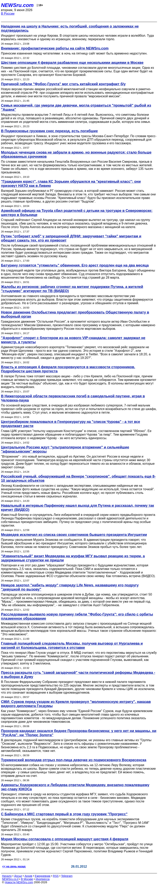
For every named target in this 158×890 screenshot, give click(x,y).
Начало (7, 876)
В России (7, 13)
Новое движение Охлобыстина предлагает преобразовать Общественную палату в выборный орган (75, 314)
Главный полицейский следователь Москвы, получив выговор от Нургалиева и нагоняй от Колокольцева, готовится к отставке (72, 645)
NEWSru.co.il (10, 879)
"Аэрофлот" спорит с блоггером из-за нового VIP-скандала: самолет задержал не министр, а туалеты (73, 340)
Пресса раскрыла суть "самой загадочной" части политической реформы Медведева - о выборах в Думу (78, 675)
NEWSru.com (17, 5)
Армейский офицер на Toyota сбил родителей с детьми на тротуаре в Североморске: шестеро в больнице (76, 213)
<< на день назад (14, 866)
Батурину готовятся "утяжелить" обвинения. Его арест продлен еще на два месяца (75, 265)
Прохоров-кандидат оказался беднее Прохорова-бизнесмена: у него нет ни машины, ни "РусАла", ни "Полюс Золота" (78, 733)
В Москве (27, 879)
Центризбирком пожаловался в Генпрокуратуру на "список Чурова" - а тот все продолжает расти (70, 424)
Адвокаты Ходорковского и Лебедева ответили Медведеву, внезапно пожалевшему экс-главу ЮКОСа (75, 787)
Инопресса (43, 879)
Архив (28, 876)
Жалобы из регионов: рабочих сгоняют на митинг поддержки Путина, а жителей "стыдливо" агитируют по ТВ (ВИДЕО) (72, 289)
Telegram (67, 876)
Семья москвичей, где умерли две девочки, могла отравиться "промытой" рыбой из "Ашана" (76, 107)
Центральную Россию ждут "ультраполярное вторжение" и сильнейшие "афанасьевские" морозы (65, 449)
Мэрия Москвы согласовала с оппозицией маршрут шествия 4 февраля (64, 839)
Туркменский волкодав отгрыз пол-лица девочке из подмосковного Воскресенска (73, 760)
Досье (18, 876)
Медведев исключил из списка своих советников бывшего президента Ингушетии (74, 535)
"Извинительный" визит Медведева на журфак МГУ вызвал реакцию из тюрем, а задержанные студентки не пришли (73, 558)
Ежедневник (42, 876)
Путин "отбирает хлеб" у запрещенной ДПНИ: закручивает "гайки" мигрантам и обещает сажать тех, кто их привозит (71, 238)
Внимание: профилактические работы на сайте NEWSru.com (55, 48)
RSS (56, 876)
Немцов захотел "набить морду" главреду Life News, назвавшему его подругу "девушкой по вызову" (70, 587)
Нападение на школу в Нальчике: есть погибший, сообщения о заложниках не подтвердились (70, 28)
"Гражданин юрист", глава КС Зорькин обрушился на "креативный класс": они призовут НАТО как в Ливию (71, 184)
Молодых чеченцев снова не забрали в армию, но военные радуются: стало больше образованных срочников (76, 154)
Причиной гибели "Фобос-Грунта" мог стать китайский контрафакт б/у (63, 84)
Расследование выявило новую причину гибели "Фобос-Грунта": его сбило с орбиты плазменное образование (77, 616)
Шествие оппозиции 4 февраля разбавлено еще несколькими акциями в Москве (72, 63)
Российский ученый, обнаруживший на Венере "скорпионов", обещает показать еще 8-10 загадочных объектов (78, 478)
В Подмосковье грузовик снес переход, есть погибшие (49, 131)
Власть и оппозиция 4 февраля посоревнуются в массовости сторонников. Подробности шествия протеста (68, 369)
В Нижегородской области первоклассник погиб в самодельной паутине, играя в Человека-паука (73, 398)
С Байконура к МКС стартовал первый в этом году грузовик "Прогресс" (64, 814)
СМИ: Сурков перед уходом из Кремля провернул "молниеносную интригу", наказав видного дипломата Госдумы (76, 704)
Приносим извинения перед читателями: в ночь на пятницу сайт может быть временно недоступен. (74, 53)
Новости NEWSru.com (19, 882)
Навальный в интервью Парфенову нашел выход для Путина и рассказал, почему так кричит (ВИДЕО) (77, 508)
